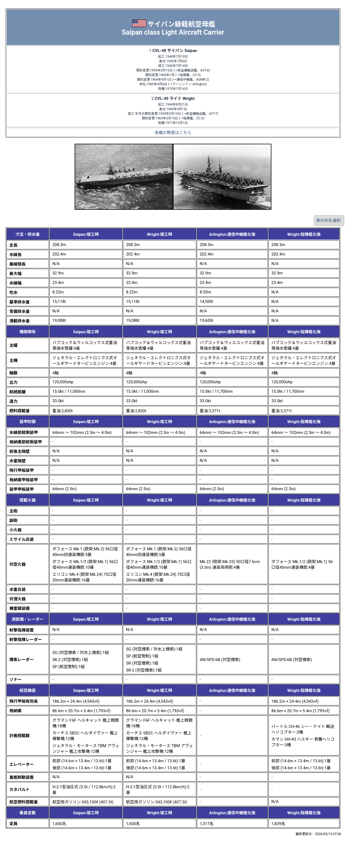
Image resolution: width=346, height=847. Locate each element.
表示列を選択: (329, 220)
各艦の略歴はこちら (173, 132)
